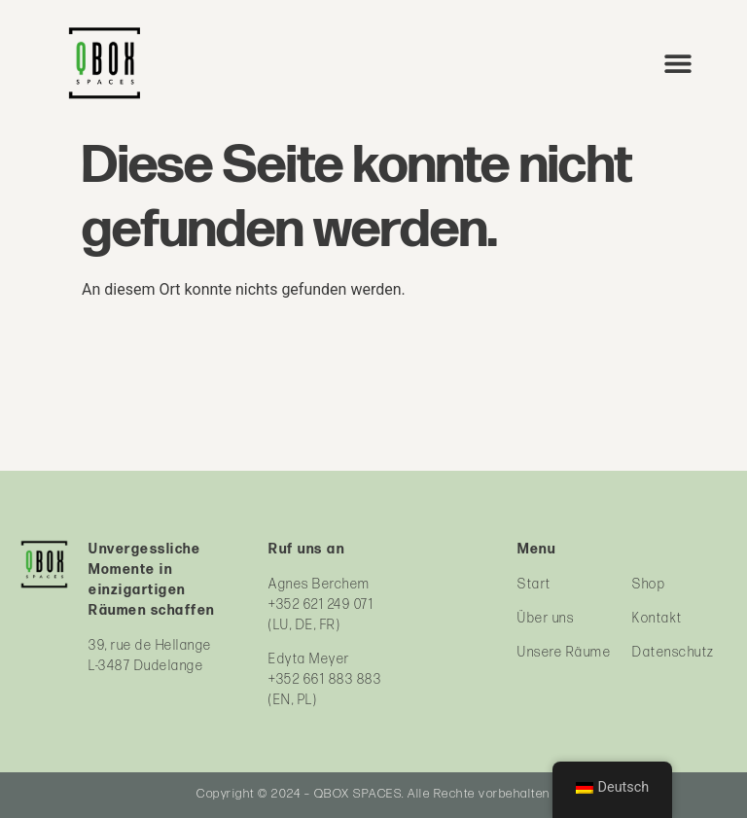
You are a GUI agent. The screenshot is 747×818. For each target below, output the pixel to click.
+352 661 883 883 (324, 679)
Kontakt (657, 618)
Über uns (545, 618)
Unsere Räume (564, 652)
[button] (678, 63)
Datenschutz (673, 652)
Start (534, 584)
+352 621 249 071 (321, 604)
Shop (648, 584)
